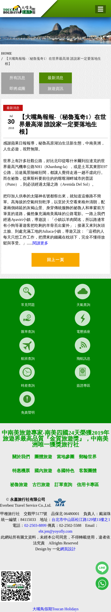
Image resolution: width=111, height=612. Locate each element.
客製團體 (88, 470)
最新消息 (55, 78)
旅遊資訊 (55, 88)
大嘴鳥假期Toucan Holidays (56, 609)
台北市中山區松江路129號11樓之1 (81, 519)
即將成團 (17, 88)
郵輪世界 (88, 456)
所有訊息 (17, 78)
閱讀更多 (40, 243)
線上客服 (102, 568)
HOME (6, 53)
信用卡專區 (88, 484)
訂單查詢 (63, 484)
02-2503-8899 (35, 525)
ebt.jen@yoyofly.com (55, 531)
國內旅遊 (43, 470)
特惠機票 (21, 470)
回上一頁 (55, 260)
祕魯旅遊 (19, 484)
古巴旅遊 (41, 484)
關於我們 (21, 456)
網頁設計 (68, 549)
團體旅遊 (43, 456)
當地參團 (65, 456)
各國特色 (65, 470)
